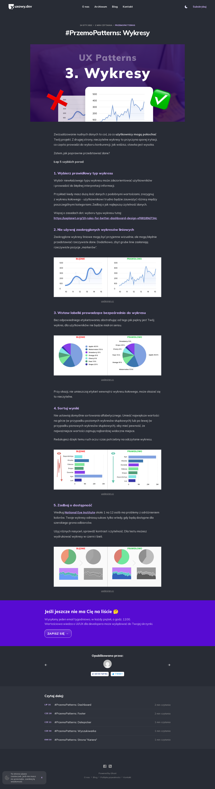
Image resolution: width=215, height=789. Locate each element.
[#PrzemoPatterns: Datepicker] (107, 722)
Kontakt (128, 6)
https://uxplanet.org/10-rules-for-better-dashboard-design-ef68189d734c (105, 218)
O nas (85, 6)
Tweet (117, 674)
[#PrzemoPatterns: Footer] (107, 713)
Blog (115, 6)
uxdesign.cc (107, 301)
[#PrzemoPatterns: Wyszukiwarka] (107, 731)
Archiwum (100, 6)
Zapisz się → (58, 633)
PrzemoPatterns (125, 25)
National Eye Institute (80, 512)
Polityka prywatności (110, 777)
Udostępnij (99, 674)
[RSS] (110, 766)
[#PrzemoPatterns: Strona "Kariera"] (107, 739)
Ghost (113, 773)
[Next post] (167, 664)
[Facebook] (105, 766)
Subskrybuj (199, 6)
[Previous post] (47, 664)
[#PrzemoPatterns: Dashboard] (107, 704)
